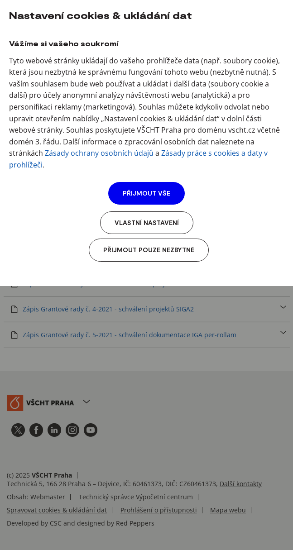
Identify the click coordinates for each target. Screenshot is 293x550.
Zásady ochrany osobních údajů (99, 153)
